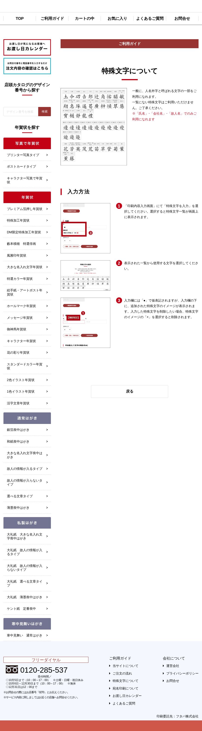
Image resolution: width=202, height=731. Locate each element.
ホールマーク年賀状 (21, 306)
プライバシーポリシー (182, 673)
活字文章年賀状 (18, 403)
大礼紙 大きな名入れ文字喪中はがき (24, 536)
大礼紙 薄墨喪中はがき (24, 597)
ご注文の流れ (122, 673)
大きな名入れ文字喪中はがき (24, 455)
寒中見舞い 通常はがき (24, 635)
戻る (129, 391)
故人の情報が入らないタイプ (24, 482)
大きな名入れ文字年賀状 (24, 267)
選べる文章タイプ (20, 496)
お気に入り (117, 18)
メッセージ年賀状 (20, 318)
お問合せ (182, 18)
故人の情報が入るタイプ (24, 469)
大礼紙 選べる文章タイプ (24, 583)
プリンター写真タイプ (23, 155)
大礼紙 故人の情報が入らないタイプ (24, 568)
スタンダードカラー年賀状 (24, 366)
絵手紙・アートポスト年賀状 (24, 292)
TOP (20, 18)
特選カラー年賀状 (20, 279)
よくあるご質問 (150, 18)
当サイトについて (125, 666)
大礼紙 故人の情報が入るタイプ (24, 552)
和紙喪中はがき (18, 441)
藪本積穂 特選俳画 (21, 244)
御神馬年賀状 (16, 329)
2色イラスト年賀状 (21, 380)
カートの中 (84, 18)
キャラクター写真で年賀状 (24, 180)
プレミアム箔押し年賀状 (24, 209)
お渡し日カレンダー (127, 696)
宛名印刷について (125, 688)
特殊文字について (125, 681)
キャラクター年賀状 (21, 341)
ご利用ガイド (52, 18)
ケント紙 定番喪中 (21, 608)
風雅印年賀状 (16, 255)
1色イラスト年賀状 (21, 391)
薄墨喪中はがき (18, 507)
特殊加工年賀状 (18, 220)
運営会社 (172, 666)
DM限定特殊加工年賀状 (24, 232)
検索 (45, 111)
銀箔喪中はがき (18, 430)
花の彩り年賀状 (18, 352)
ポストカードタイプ (21, 166)
